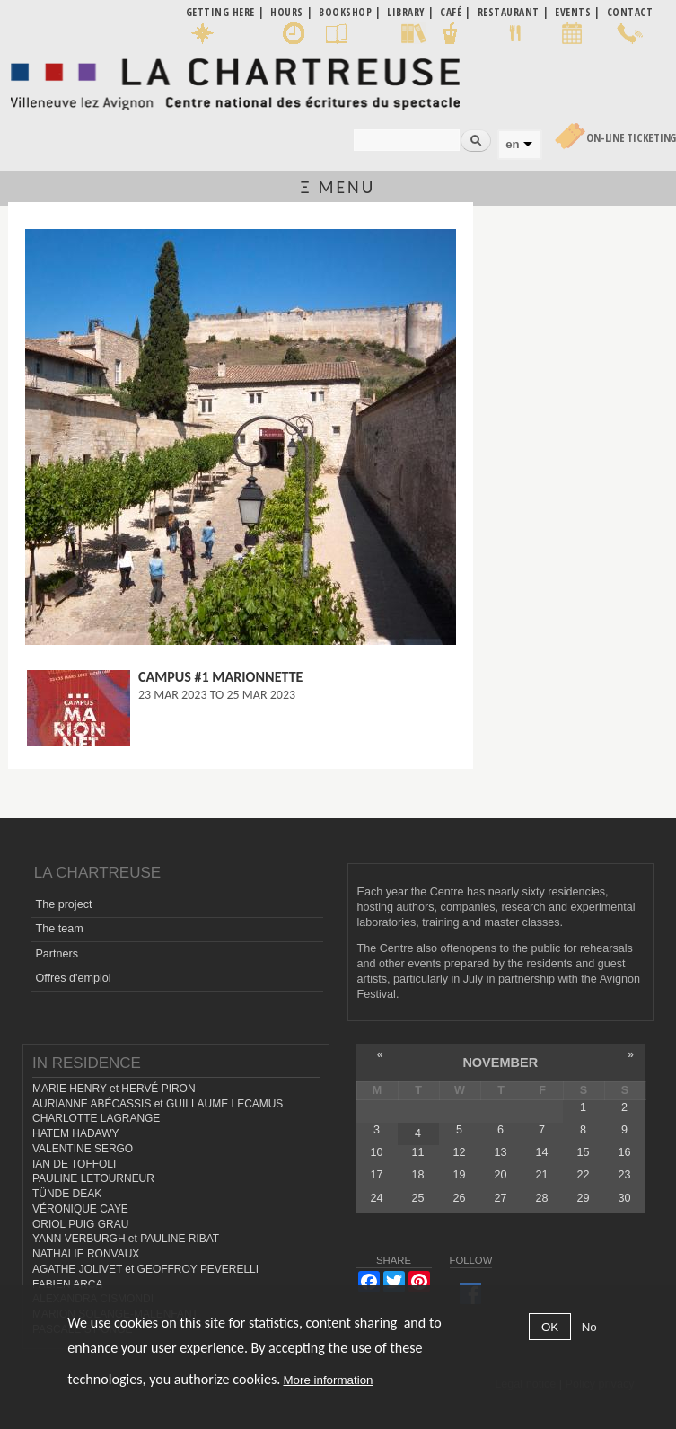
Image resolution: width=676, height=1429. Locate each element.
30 (625, 1198)
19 (458, 1175)
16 (625, 1152)
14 (541, 1152)
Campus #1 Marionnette (220, 676)
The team (59, 928)
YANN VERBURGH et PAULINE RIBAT (125, 1238)
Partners (56, 954)
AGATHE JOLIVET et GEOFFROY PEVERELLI (145, 1269)
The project (63, 904)
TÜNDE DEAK (66, 1193)
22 (582, 1175)
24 (376, 1198)
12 (458, 1152)
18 (417, 1175)
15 (582, 1152)
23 (625, 1175)
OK (549, 1327)
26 (458, 1198)
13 (500, 1152)
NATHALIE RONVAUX (85, 1254)
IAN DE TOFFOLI (74, 1164)
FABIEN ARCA (67, 1284)
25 (417, 1198)
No (589, 1327)
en (512, 144)
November (500, 1062)
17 (376, 1175)
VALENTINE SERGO (82, 1148)
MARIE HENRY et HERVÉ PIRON (114, 1088)
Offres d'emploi (72, 978)
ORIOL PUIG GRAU (80, 1224)
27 (500, 1198)
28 (541, 1198)
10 (376, 1152)
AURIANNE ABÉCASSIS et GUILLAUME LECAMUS (157, 1104)
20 (500, 1175)
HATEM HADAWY (75, 1133)
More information (328, 1380)
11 (417, 1152)
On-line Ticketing (631, 138)
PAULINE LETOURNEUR (93, 1178)
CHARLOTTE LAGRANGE (96, 1118)
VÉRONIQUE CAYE (80, 1209)
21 (541, 1175)
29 (582, 1198)
